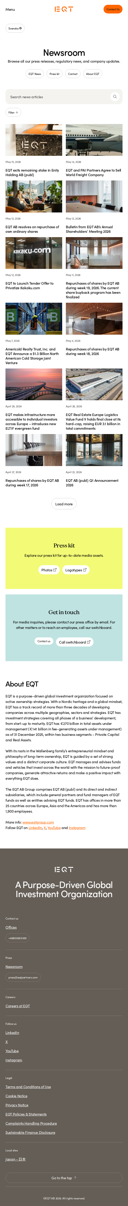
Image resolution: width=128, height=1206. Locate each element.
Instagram (77, 827)
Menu (10, 9)
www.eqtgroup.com (38, 821)
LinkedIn (35, 827)
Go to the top (64, 1177)
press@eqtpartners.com (23, 977)
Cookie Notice (16, 1095)
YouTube (54, 827)
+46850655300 (17, 938)
